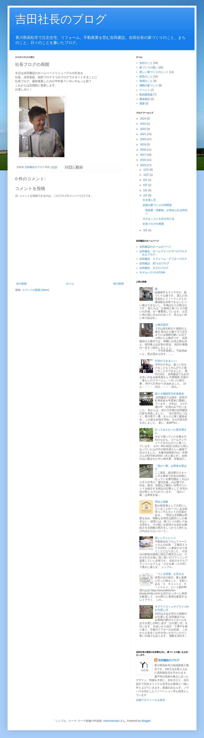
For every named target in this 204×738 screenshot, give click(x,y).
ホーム (70, 283)
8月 (145, 179)
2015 (143, 165)
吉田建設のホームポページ (155, 246)
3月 (145, 230)
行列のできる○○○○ (166, 360)
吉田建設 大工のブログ (153, 267)
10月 (146, 174)
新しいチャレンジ (165, 537)
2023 (143, 123)
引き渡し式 (149, 199)
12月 (146, 169)
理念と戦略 (161, 501)
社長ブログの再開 (153, 223)
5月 (145, 190)
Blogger (146, 720)
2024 (143, 118)
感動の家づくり (148, 85)
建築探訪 (144, 99)
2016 (143, 159)
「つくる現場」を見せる (169, 573)
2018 (143, 149)
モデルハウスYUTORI (152, 272)
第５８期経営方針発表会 (169, 393)
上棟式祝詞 (161, 324)
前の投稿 (118, 283)
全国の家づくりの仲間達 (157, 205)
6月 (145, 184)
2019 (143, 144)
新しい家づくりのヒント (153, 71)
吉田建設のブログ (168, 660)
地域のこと (146, 80)
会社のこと (146, 62)
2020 (143, 139)
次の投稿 (21, 283)
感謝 (142, 103)
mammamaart (111, 720)
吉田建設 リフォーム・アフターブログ (163, 258)
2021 (143, 134)
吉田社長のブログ (61, 19)
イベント (144, 89)
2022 (143, 128)
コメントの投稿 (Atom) (35, 289)
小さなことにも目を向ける (158, 218)
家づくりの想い (148, 67)
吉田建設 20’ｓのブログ (154, 263)
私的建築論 (146, 94)
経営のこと (146, 76)
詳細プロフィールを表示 (150, 699)
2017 (143, 154)
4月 (145, 195)
